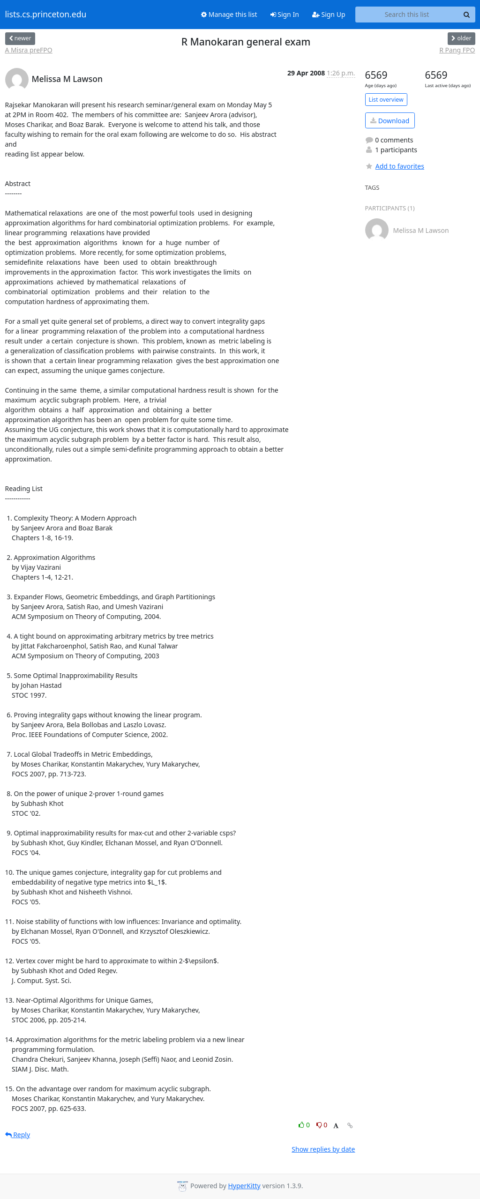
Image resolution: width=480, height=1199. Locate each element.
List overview (386, 100)
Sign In (284, 14)
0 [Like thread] (305, 1124)
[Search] (466, 14)
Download (389, 120)
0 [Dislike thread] (322, 1124)
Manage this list (229, 14)
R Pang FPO (457, 49)
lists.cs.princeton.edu (46, 14)
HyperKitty (244, 1185)
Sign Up (328, 14)
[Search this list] (407, 14)
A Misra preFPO (28, 49)
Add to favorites (394, 166)
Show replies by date (323, 1149)
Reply (17, 1134)
